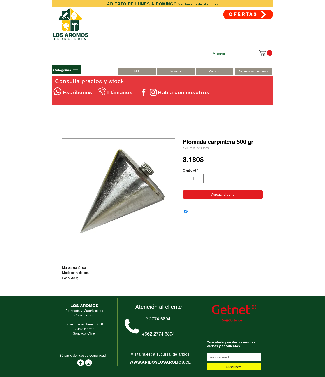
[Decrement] (186, 178)
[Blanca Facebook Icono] (143, 92)
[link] (265, 53)
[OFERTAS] (248, 14)
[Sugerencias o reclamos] (253, 71)
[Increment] (200, 178)
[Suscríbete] (234, 366)
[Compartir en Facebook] (185, 211)
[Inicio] (137, 71)
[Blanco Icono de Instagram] (153, 92)
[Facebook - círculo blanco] (80, 362)
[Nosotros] (176, 71)
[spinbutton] (193, 178)
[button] (62, 70)
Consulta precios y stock (89, 81)
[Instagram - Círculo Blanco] (88, 362)
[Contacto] (214, 71)
